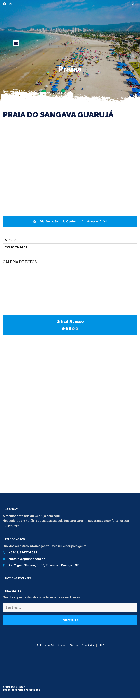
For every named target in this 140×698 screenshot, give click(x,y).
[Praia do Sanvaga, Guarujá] (70, 375)
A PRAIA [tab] (11, 239)
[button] (133, 4)
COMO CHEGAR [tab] (16, 247)
